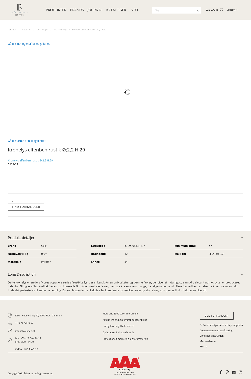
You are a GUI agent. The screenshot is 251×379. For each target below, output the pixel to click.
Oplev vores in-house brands (118, 332)
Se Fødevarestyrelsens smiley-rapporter (221, 325)
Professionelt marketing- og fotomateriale (125, 339)
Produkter (56, 9)
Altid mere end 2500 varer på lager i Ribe (125, 320)
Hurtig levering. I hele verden (118, 326)
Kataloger (116, 9)
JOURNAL (95, 9)
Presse (203, 346)
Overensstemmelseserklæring (216, 330)
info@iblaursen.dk (25, 331)
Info (134, 9)
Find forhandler (26, 206)
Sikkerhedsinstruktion (212, 335)
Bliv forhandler (216, 315)
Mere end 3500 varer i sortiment (120, 313)
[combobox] (176, 10)
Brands (77, 9)
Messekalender (208, 341)
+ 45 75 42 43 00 (24, 322)
